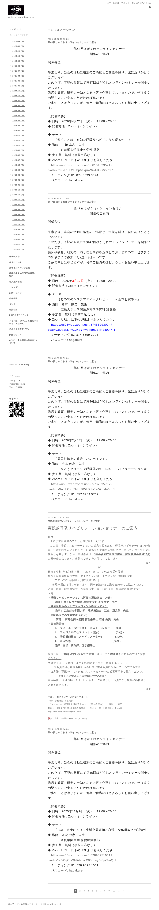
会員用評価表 (15, 282)
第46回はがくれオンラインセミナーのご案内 (72, 361)
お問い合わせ (15, 293)
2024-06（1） (18, 106)
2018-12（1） (18, 244)
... (119, 891)
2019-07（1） (18, 234)
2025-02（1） (18, 86)
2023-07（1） (18, 160)
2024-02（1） (18, 125)
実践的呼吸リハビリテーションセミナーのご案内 (74, 521)
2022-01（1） (18, 220)
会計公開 (13, 310)
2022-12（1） (18, 190)
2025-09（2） (18, 61)
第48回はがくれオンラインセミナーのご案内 (72, 42)
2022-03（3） (18, 215)
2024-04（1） (18, 115)
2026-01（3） (18, 46)
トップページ (15, 29)
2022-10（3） (18, 200)
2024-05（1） (18, 111)
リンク (12, 304)
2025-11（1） (18, 51)
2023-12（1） (18, 135)
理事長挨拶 (14, 257)
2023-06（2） (18, 165)
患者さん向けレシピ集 (19, 268)
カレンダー (14, 287)
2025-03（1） (18, 81)
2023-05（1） (18, 170)
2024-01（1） (18, 130)
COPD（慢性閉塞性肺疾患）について (23, 341)
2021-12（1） (18, 224)
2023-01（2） (18, 185)
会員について (15, 262)
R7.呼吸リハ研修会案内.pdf (64, 718)
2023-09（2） (18, 150)
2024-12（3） (18, 91)
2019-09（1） (18, 229)
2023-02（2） (18, 180)
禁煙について (15, 335)
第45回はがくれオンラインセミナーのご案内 (72, 732)
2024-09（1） (18, 101)
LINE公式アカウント (19, 315)
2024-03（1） (18, 120)
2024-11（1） (18, 96)
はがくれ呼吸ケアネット (27, 904)
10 (114, 891)
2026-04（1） (18, 41)
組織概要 (13, 298)
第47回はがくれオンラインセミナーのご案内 (72, 202)
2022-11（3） (18, 195)
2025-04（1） (18, 76)
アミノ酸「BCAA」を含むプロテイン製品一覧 (23, 322)
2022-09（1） (18, 205)
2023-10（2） (18, 145)
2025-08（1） (18, 66)
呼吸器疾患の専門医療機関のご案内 (23, 274)
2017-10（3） (18, 249)
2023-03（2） (18, 175)
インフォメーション (18, 35)
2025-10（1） (18, 56)
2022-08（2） (18, 210)
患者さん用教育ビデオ (19, 329)
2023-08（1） (18, 155)
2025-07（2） (18, 71)
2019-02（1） (18, 239)
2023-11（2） (18, 140)
